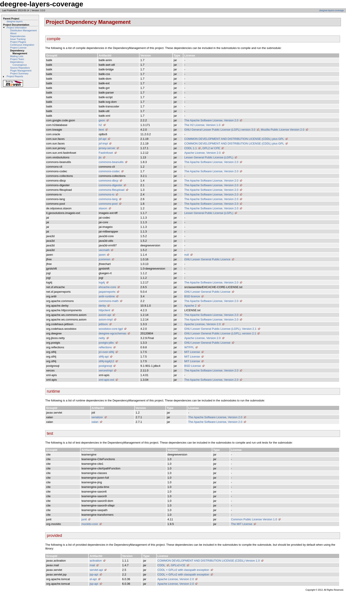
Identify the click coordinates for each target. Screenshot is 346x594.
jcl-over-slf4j (106, 352)
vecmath (104, 250)
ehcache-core (107, 287)
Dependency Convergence (18, 63)
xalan (95, 421)
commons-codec (109, 171)
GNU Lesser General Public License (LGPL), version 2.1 (220, 333)
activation (96, 560)
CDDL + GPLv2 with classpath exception (183, 570)
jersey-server (107, 148)
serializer (97, 417)
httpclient (104, 310)
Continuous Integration (22, 44)
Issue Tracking (18, 39)
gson (102, 120)
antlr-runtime (107, 296)
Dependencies (17, 36)
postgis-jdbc (106, 342)
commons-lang (108, 199)
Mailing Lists (16, 56)
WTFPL (189, 347)
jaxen (102, 254)
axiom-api (105, 315)
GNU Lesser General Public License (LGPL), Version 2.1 (220, 328)
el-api (93, 579)
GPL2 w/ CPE (211, 148)
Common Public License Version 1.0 (254, 519)
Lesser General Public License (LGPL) (208, 157)
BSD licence (192, 296)
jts (100, 157)
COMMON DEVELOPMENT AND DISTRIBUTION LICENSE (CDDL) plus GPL (234, 139)
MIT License (192, 352)
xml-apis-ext (106, 379)
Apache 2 (190, 305)
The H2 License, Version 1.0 (202, 125)
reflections (105, 347)
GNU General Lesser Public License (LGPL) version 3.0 (219, 129)
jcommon (104, 259)
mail (92, 565)
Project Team (17, 59)
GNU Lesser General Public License (207, 291)
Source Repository (20, 67)
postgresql (105, 365)
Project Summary (19, 73)
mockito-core (89, 524)
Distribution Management (23, 30)
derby (102, 305)
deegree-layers (15, 21)
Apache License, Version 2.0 (202, 152)
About (13, 33)
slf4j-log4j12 (106, 361)
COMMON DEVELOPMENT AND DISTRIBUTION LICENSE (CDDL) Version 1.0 (209, 560)
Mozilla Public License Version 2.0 (282, 129)
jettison (103, 324)
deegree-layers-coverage (331, 10)
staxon (103, 208)
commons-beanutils (111, 162)
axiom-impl (106, 319)
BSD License (192, 365)
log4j (102, 282)
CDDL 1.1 (190, 148)
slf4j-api (104, 356)
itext (101, 129)
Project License (18, 47)
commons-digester (110, 185)
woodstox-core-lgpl (111, 328)
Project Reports (15, 76)
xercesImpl (106, 370)
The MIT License (241, 524)
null (186, 254)
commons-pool (108, 203)
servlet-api (96, 570)
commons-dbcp (108, 180)
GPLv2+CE (178, 565)
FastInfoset (106, 152)
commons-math (108, 301)
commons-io (106, 194)
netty (102, 338)
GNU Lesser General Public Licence (207, 259)
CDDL (161, 565)
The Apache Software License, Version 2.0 (211, 120)
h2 (100, 125)
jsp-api (94, 574)
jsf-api (102, 139)
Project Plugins (18, 42)
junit (84, 519)
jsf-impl (103, 143)
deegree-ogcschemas (112, 333)
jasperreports (107, 291)
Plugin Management (20, 70)
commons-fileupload (111, 189)
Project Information (17, 27)
